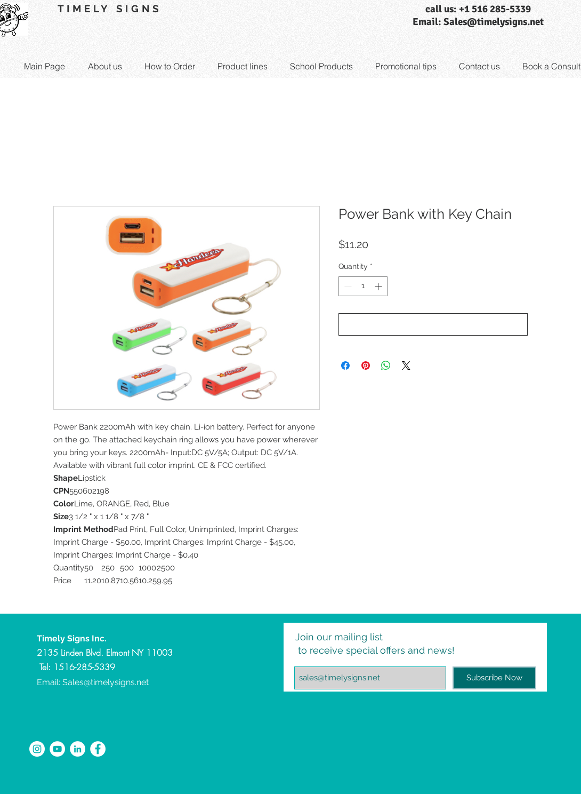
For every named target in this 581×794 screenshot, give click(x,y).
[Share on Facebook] (345, 365)
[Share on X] (406, 365)
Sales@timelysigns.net (105, 682)
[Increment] (379, 286)
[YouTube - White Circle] (57, 749)
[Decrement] (346, 286)
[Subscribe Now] (494, 677)
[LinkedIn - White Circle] (77, 749)
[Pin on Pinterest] (365, 365)
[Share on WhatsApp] (386, 365)
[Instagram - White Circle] (37, 749)
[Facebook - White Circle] (98, 749)
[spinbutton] (363, 286)
